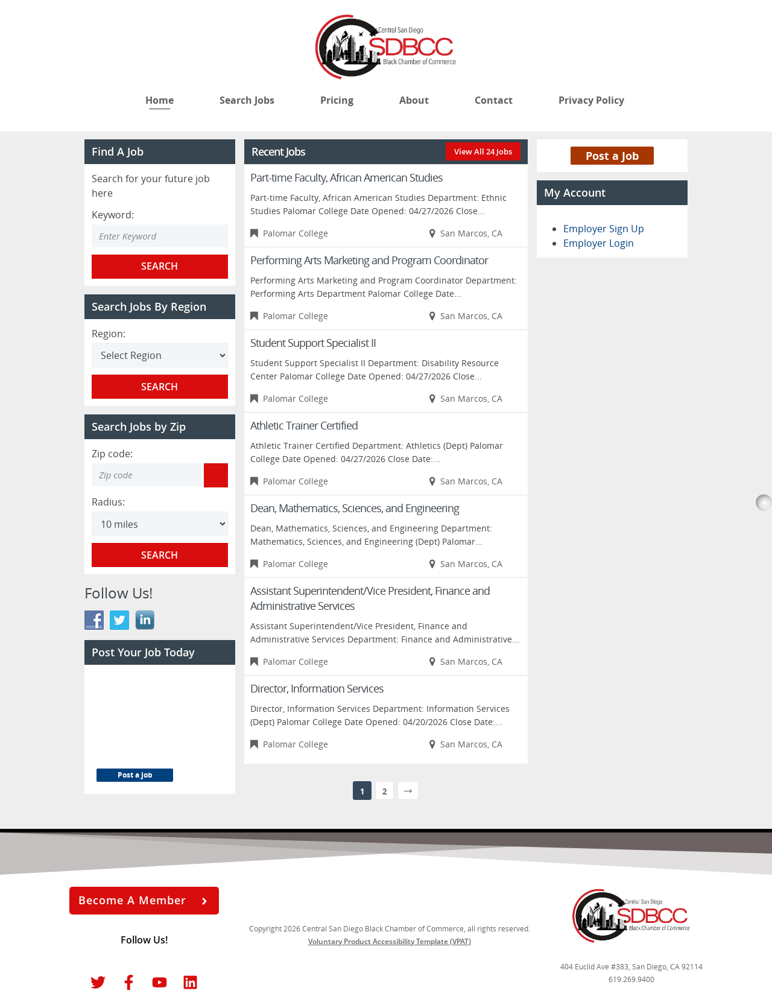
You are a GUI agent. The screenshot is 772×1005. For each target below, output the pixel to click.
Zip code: (112, 453)
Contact (494, 100)
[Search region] (160, 355)
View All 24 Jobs (483, 151)
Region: (108, 333)
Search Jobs (247, 100)
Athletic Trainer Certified (304, 425)
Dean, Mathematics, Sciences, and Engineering (354, 508)
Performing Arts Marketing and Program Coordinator (369, 260)
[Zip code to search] (148, 474)
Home (159, 100)
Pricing (336, 100)
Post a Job (135, 775)
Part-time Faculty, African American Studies (346, 177)
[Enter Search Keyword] (160, 235)
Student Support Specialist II (313, 342)
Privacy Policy (592, 100)
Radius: (108, 502)
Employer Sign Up (603, 228)
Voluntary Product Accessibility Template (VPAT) (389, 941)
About (414, 100)
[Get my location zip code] (216, 475)
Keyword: (113, 214)
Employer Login (598, 243)
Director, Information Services (317, 688)
